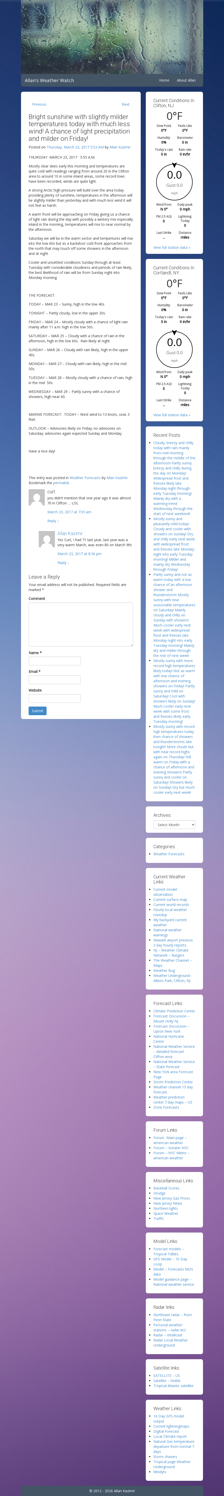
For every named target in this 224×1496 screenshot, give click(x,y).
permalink (61, 482)
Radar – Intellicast (167, 1335)
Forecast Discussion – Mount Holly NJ (171, 1019)
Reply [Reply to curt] (53, 520)
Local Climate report (170, 1436)
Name (35, 652)
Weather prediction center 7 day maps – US (172, 1100)
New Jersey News (167, 1203)
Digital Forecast (166, 1431)
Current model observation (165, 892)
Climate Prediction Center (174, 1011)
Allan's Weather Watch (49, 80)
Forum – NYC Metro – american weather (171, 1155)
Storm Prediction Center (173, 1082)
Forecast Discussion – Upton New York (171, 1029)
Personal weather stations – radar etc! (169, 1327)
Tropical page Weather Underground (172, 1464)
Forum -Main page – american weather (170, 1140)
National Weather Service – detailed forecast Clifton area (174, 1051)
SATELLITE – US (166, 1375)
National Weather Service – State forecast (174, 1064)
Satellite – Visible (166, 1380)
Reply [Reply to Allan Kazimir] (63, 562)
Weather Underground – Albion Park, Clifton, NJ (173, 978)
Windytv (159, 1471)
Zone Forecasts (166, 1107)
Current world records (171, 904)
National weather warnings (167, 932)
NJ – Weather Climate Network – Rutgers (171, 953)
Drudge (159, 1193)
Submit (37, 710)
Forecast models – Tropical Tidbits (168, 1251)
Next (126, 104)
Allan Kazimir (120, 147)
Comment (37, 598)
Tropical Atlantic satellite (173, 1385)
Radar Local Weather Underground (170, 1343)
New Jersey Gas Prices (171, 1198)
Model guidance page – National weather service (173, 1282)
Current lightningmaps (171, 1426)
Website (35, 690)
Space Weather (165, 1213)
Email (34, 671)
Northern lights (165, 1208)
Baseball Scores (166, 1188)
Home (164, 80)
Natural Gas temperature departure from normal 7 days (173, 1446)
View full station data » (171, 247)
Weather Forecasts (85, 477)
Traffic (158, 1218)
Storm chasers (165, 1456)
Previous (39, 104)
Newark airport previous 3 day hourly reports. (173, 943)
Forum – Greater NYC (171, 1147)
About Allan (186, 80)
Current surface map (170, 899)
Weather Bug (164, 970)
